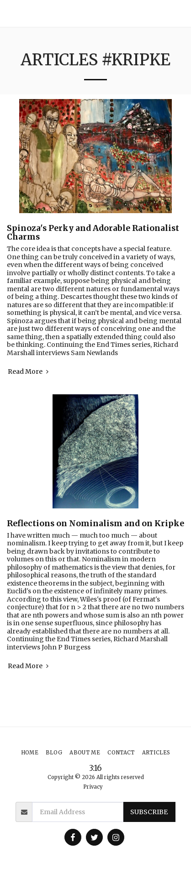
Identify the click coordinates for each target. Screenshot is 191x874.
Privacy (93, 787)
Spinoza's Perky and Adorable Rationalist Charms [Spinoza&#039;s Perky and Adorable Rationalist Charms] (93, 232)
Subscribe (149, 812)
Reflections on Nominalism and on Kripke (95, 523)
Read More (29, 372)
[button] (180, 13)
